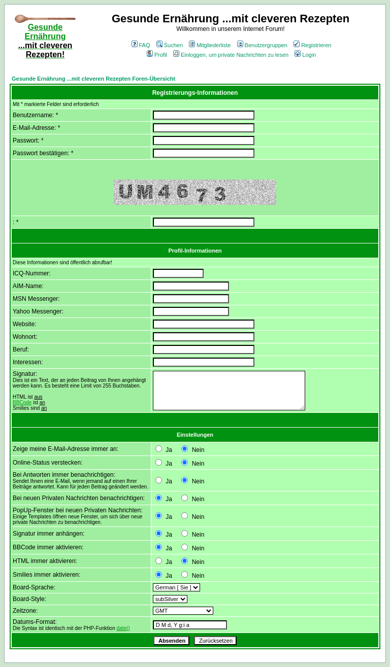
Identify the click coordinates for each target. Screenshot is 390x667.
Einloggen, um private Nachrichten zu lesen (230, 55)
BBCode (22, 402)
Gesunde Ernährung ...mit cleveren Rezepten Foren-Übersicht (93, 79)
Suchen (169, 45)
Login (305, 55)
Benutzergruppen (262, 45)
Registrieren (312, 45)
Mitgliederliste (210, 45)
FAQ (141, 45)
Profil (157, 55)
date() (123, 628)
